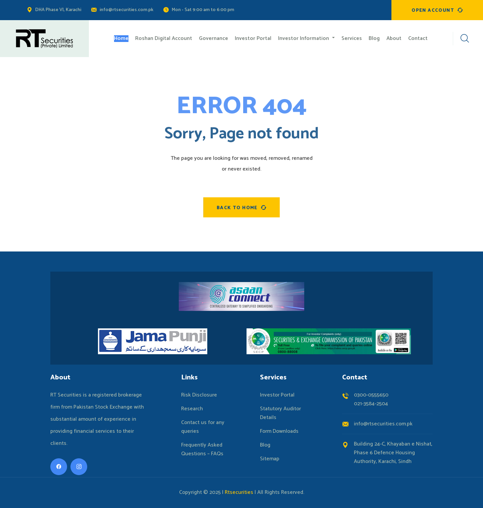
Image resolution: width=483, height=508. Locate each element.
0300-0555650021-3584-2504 (371, 399)
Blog (265, 445)
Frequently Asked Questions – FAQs (202, 449)
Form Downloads (279, 431)
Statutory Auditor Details (280, 413)
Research (192, 409)
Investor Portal (277, 395)
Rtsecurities (239, 492)
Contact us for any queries (202, 427)
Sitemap (269, 459)
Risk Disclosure (199, 395)
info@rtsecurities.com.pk (126, 10)
